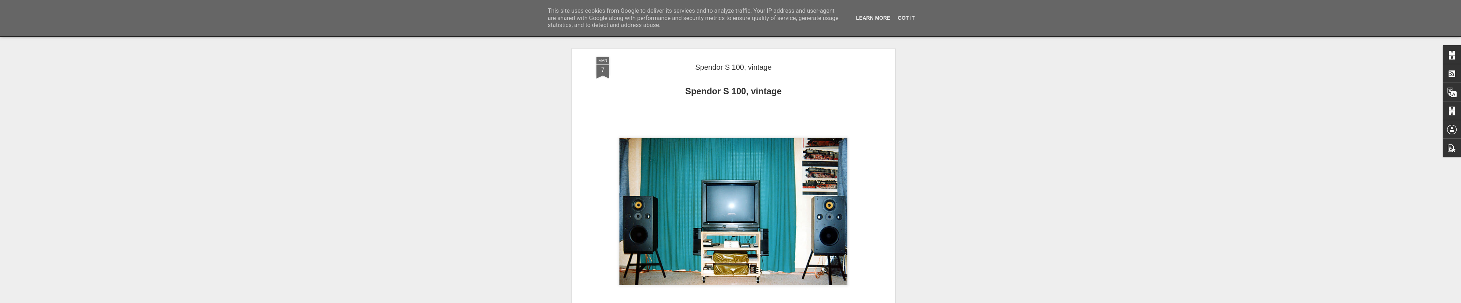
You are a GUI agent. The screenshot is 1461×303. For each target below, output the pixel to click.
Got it (906, 18)
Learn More (873, 18)
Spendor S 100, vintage (733, 67)
